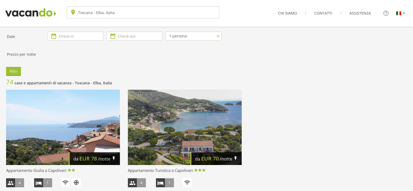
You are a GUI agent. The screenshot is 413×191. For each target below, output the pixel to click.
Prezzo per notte (21, 54)
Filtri (13, 71)
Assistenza (360, 13)
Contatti (323, 13)
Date (11, 36)
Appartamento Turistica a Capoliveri (160, 170)
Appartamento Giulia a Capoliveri (36, 170)
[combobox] (143, 12)
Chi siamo (287, 13)
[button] (400, 13)
